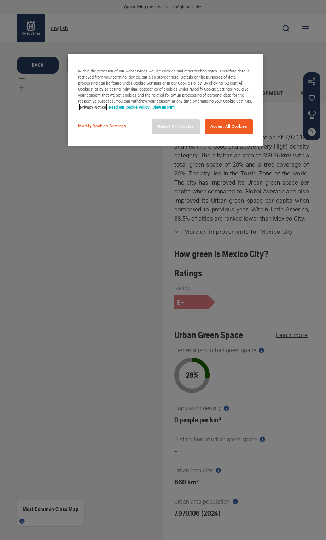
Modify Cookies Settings (102, 125)
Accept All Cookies (228, 126)
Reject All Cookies (176, 126)
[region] (165, 100)
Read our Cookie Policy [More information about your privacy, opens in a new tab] (130, 107)
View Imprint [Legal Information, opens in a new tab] (163, 107)
